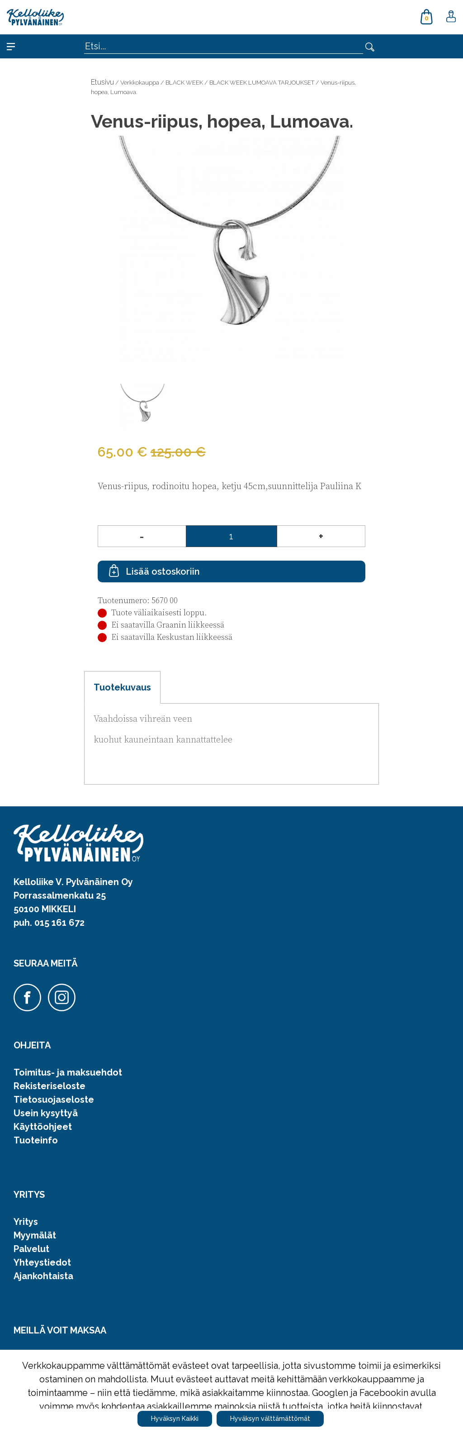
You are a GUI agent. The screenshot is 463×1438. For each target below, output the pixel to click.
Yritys (26, 1221)
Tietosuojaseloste (54, 1099)
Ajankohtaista (43, 1276)
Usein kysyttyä (46, 1113)
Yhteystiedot (42, 1262)
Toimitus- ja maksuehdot (68, 1072)
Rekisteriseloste (49, 1086)
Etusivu (102, 82)
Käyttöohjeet (43, 1126)
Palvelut (31, 1248)
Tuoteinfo (36, 1140)
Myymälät (35, 1235)
